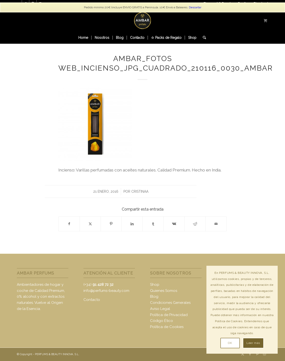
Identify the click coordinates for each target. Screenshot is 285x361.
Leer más (253, 343)
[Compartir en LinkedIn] (132, 224)
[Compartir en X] (90, 224)
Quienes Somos (163, 290)
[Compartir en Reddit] (195, 224)
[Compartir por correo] (216, 224)
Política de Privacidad (169, 315)
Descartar (195, 7)
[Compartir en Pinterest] (111, 224)
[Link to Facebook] (250, 354)
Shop (154, 284)
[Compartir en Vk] (174, 224)
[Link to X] (242, 354)
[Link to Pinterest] (257, 354)
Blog (154, 296)
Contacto (91, 299)
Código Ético (161, 321)
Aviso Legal (160, 309)
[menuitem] (83, 38)
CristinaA (139, 191)
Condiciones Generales (170, 302)
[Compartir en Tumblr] (153, 224)
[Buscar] (203, 38)
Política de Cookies (166, 327)
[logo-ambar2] (142, 21)
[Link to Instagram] (264, 354)
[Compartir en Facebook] (69, 224)
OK (230, 343)
